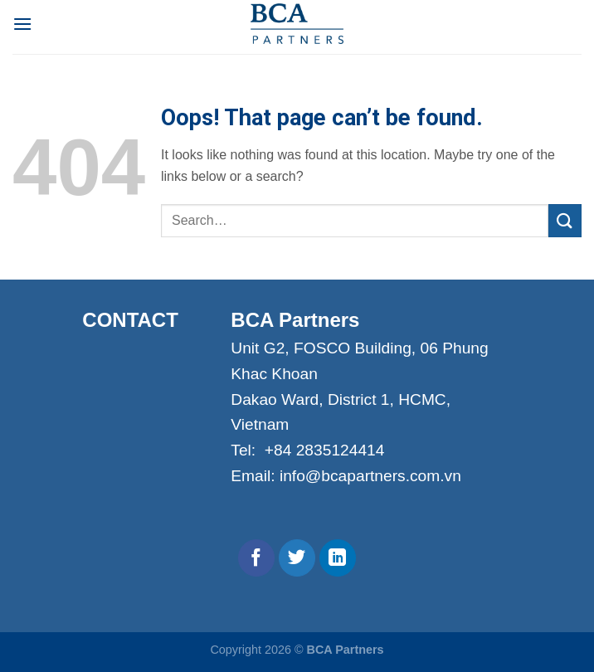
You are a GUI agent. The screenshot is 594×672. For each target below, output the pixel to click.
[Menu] (22, 23)
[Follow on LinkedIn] (338, 558)
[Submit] (565, 220)
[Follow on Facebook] (256, 558)
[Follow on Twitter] (297, 558)
